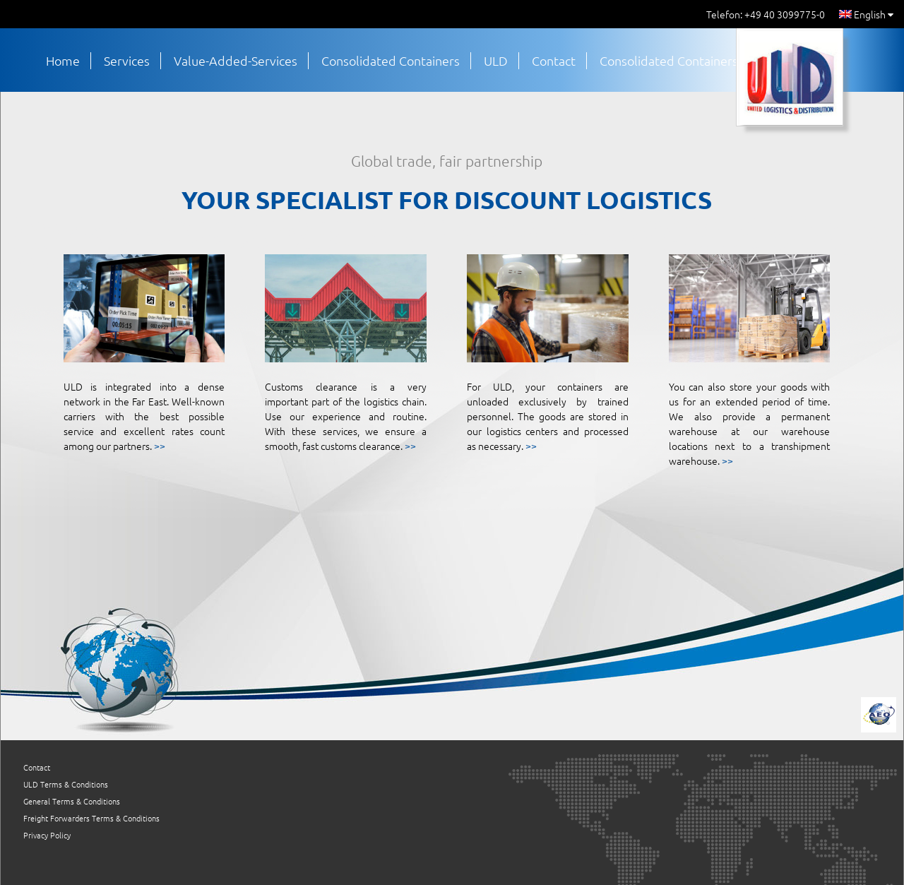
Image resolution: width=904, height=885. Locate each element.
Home (63, 60)
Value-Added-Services (235, 60)
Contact (554, 60)
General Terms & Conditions (71, 801)
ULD (496, 60)
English (866, 14)
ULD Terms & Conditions (65, 784)
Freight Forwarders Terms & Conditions (91, 818)
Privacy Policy (47, 835)
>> (159, 446)
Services (127, 60)
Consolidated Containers (390, 60)
